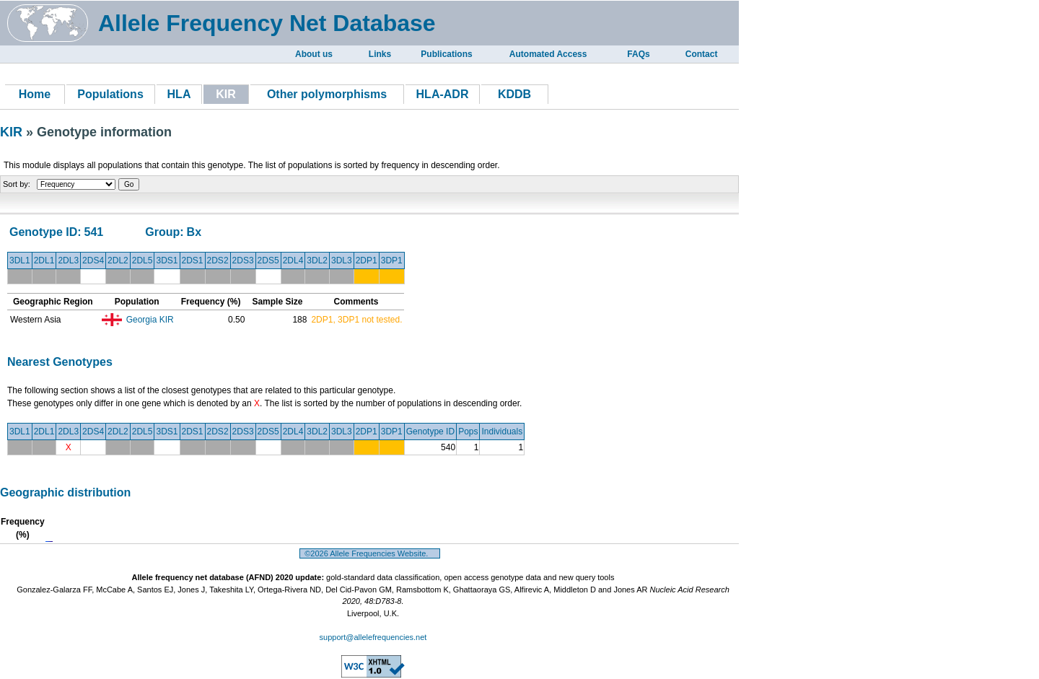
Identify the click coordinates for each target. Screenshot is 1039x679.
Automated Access (548, 54)
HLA (179, 94)
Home (35, 94)
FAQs (638, 54)
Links (380, 54)
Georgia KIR (150, 320)
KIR (13, 132)
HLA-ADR (442, 94)
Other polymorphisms (327, 94)
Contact (701, 54)
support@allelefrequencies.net (373, 637)
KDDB (514, 94)
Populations (110, 94)
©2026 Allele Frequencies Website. (369, 553)
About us (314, 54)
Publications (446, 54)
